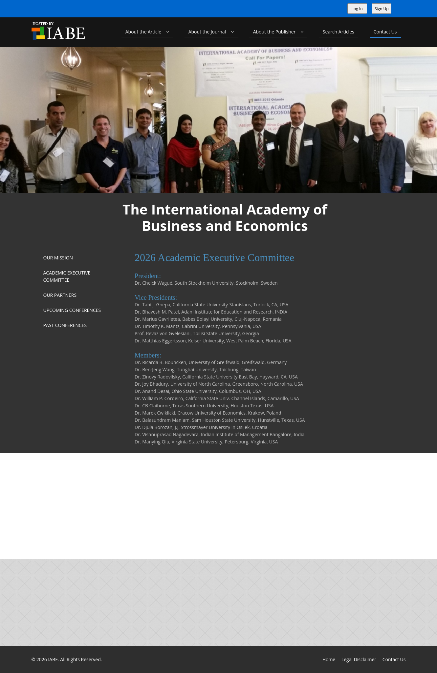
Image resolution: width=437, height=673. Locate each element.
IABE (53, 659)
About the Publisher (278, 32)
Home (329, 659)
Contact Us (385, 32)
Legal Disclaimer (358, 659)
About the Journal (211, 32)
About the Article (147, 32)
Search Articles (338, 32)
